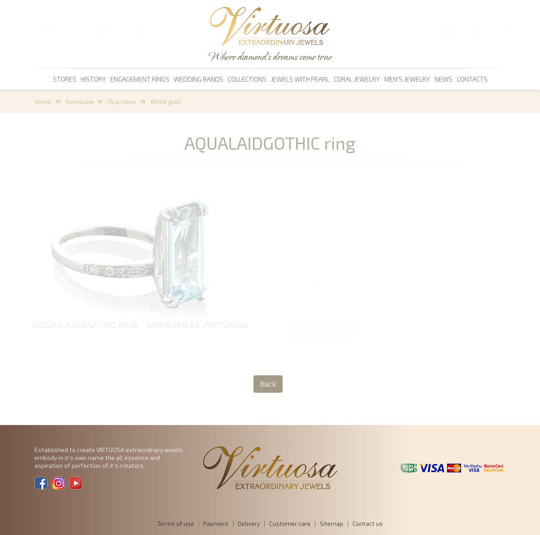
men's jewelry (407, 79)
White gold (165, 101)
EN (506, 31)
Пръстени (122, 101)
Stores (64, 79)
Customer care (290, 523)
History (93, 79)
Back (268, 383)
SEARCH (52, 31)
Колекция (79, 101)
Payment (216, 523)
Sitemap (331, 523)
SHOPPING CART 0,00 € (122, 31)
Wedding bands (198, 79)
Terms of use (175, 523)
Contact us (367, 523)
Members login (457, 31)
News (443, 79)
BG (495, 31)
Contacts (472, 79)
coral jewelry (357, 79)
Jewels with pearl (300, 79)
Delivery (249, 523)
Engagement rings (139, 79)
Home (42, 101)
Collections (247, 79)
